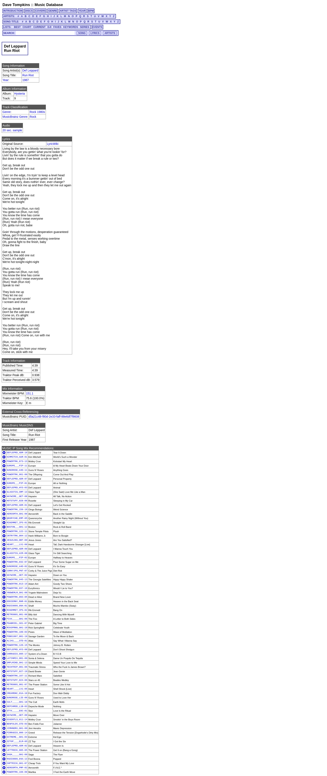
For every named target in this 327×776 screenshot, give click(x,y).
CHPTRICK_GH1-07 (17, 763)
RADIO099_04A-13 (17, 759)
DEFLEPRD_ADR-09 (17, 549)
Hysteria (19, 93)
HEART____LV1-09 (17, 544)
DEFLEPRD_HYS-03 (17, 487)
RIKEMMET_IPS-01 (17, 522)
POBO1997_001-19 (17, 636)
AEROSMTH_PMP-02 (17, 767)
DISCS (29, 10)
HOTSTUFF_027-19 (17, 671)
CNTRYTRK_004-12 (17, 535)
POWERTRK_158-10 (17, 509)
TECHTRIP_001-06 (17, 667)
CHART (27, 27)
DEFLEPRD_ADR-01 (17, 505)
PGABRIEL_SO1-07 (17, 623)
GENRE (52, 10)
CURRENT (39, 27)
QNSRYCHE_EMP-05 (17, 518)
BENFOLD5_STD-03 (17, 724)
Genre (7, 112)
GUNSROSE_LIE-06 (17, 697)
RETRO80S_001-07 (17, 684)
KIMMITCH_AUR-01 (17, 457)
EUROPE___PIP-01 (17, 483)
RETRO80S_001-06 (17, 614)
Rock (33, 116)
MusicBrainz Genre (15, 116)
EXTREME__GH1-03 (17, 737)
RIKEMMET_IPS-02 (17, 610)
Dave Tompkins (16, 5)
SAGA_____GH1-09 (17, 754)
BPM (91, 10)
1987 (25, 80)
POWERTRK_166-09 (17, 772)
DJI (50, 27)
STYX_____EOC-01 (17, 711)
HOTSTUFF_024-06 (17, 680)
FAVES (57, 27)
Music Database (49, 5)
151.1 (29, 393)
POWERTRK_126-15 (17, 645)
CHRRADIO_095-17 (17, 654)
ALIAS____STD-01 (17, 641)
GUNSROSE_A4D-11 (17, 470)
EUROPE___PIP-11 (17, 465)
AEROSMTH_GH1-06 (17, 514)
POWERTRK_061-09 (17, 474)
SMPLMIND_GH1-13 (17, 662)
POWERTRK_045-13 (17, 579)
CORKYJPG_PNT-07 (17, 570)
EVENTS (97, 27)
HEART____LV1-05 (17, 689)
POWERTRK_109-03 (17, 632)
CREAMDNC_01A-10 (17, 693)
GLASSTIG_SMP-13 (17, 492)
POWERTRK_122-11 (17, 531)
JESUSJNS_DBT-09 (17, 540)
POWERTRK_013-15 (17, 584)
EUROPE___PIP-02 (17, 557)
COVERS (40, 10)
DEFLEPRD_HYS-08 (17, 649)
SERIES (84, 27)
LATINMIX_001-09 (17, 658)
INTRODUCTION (13, 10)
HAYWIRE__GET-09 (17, 715)
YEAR (82, 10)
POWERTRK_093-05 (17, 597)
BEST (17, 27)
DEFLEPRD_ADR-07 (17, 479)
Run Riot (28, 75)
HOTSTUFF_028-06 (17, 500)
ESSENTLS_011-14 (17, 719)
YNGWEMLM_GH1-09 (17, 592)
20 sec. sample (12, 130)
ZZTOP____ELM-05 (17, 741)
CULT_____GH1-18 (17, 702)
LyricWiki (52, 143)
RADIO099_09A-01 (17, 606)
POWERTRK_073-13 (17, 461)
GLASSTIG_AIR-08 (17, 553)
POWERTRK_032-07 (17, 562)
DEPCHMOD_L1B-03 (17, 706)
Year (5, 80)
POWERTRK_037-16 (17, 588)
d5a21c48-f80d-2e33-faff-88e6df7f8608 (53, 416)
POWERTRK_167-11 (17, 676)
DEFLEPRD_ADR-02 (17, 746)
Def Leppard (30, 70)
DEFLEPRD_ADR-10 (17, 452)
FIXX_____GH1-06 (17, 619)
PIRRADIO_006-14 (17, 732)
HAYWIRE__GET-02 (17, 575)
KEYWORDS (70, 27)
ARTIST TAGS (68, 10)
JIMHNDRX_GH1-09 (17, 728)
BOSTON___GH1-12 (17, 527)
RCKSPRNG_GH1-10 (17, 627)
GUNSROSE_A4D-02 (17, 566)
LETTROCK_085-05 (17, 750)
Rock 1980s (37, 112)
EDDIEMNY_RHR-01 (17, 601)
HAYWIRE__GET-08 (17, 496)
